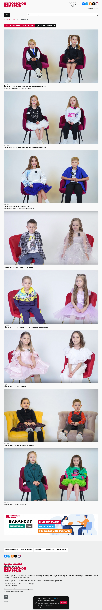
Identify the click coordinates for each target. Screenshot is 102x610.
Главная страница (9, 19)
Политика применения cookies (14, 591)
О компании (26, 549)
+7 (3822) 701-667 (13, 563)
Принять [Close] (64, 603)
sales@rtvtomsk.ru (11, 566)
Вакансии (50, 549)
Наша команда (11, 549)
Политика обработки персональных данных (18, 589)
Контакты (61, 549)
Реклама (39, 549)
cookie (54, 598)
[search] (62, 14)
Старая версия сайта (92, 8)
